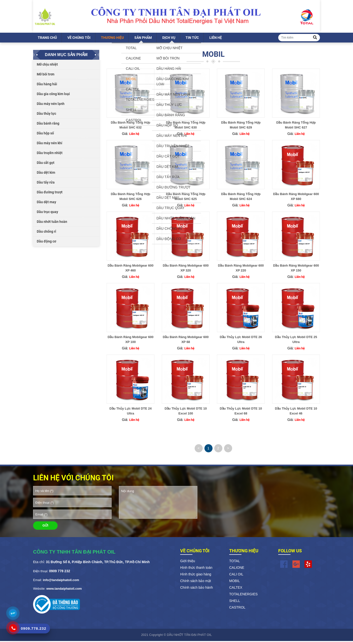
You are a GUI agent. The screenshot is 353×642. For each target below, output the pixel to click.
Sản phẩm (143, 39)
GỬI (45, 526)
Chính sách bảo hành (196, 588)
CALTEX (235, 588)
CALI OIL (236, 575)
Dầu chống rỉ (46, 232)
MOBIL (234, 582)
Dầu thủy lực (46, 114)
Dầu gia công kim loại (53, 95)
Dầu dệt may (46, 203)
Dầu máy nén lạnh (50, 105)
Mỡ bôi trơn (45, 75)
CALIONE (236, 568)
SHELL (234, 601)
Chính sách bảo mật (195, 582)
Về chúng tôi (78, 39)
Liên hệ (215, 39)
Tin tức (192, 39)
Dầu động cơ (46, 242)
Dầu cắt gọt (45, 164)
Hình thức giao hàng (195, 575)
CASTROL (237, 608)
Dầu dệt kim (46, 173)
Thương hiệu (112, 39)
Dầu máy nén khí (49, 144)
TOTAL (234, 562)
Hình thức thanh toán (196, 568)
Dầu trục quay (47, 213)
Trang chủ (47, 39)
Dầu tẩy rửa (46, 183)
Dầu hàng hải (47, 85)
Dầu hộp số (45, 134)
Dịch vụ (168, 39)
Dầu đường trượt (50, 193)
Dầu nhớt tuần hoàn (52, 223)
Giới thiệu (187, 562)
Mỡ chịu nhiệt (47, 65)
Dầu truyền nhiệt (50, 154)
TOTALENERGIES (243, 595)
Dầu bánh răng (48, 124)
